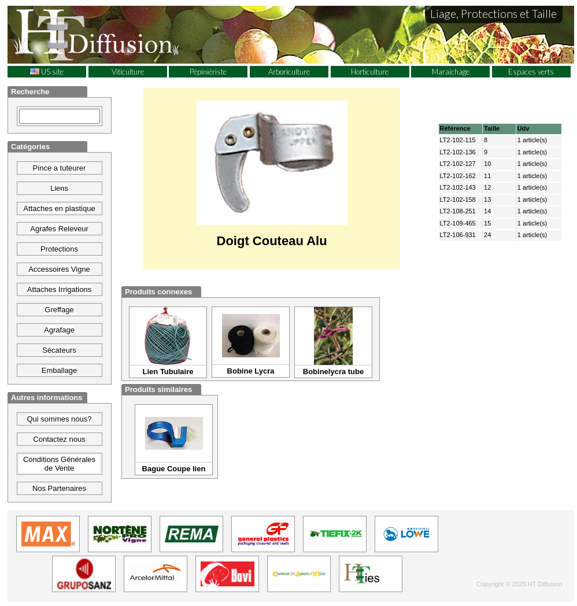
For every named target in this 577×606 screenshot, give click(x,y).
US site (47, 71)
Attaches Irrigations (59, 289)
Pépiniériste (208, 71)
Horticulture (370, 71)
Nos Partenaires (59, 488)
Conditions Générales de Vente (59, 463)
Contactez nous (59, 439)
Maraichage (450, 71)
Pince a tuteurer (59, 168)
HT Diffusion (117, 34)
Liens (59, 188)
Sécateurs (59, 350)
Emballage (59, 370)
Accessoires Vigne (59, 269)
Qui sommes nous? (59, 419)
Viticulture (128, 71)
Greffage (59, 309)
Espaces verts (531, 71)
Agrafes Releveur (59, 228)
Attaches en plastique (59, 208)
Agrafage (59, 330)
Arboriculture (289, 71)
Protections (59, 249)
